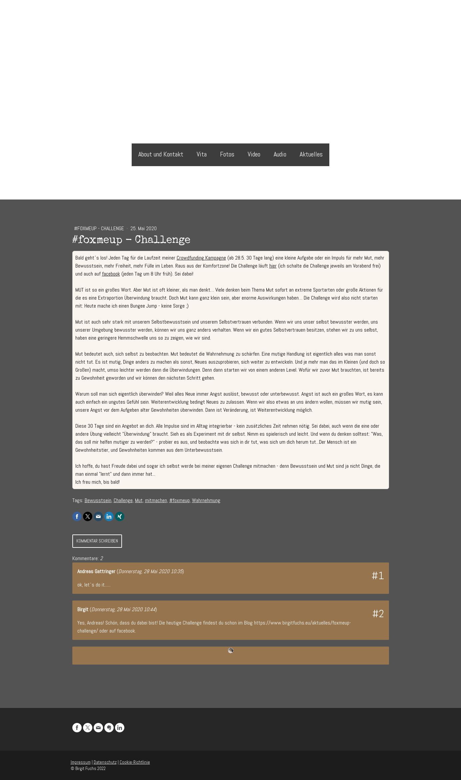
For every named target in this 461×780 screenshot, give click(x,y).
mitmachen (156, 500)
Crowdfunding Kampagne (201, 257)
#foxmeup (179, 500)
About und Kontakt (160, 154)
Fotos (227, 154)
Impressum (81, 762)
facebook (111, 273)
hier (273, 265)
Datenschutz (105, 762)
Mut (139, 500)
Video (254, 154)
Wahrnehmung (206, 500)
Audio (280, 154)
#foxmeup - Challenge (99, 228)
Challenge (123, 500)
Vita (202, 154)
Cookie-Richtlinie (135, 762)
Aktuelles (311, 154)
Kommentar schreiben (97, 541)
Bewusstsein (98, 500)
